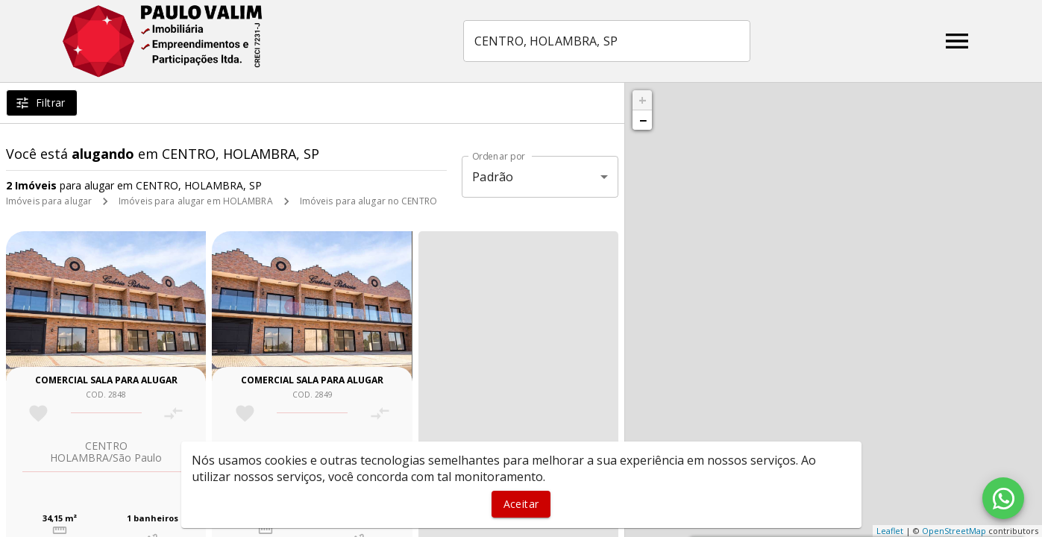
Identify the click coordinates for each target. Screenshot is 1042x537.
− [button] (643, 120)
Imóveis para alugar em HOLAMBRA (196, 201)
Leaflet (889, 530)
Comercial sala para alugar (106, 380)
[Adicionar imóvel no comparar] (173, 413)
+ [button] (642, 100)
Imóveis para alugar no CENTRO (368, 201)
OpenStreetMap (954, 530)
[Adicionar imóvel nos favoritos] (38, 413)
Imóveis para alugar (49, 201)
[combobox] (606, 41)
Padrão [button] (492, 177)
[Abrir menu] (957, 41)
